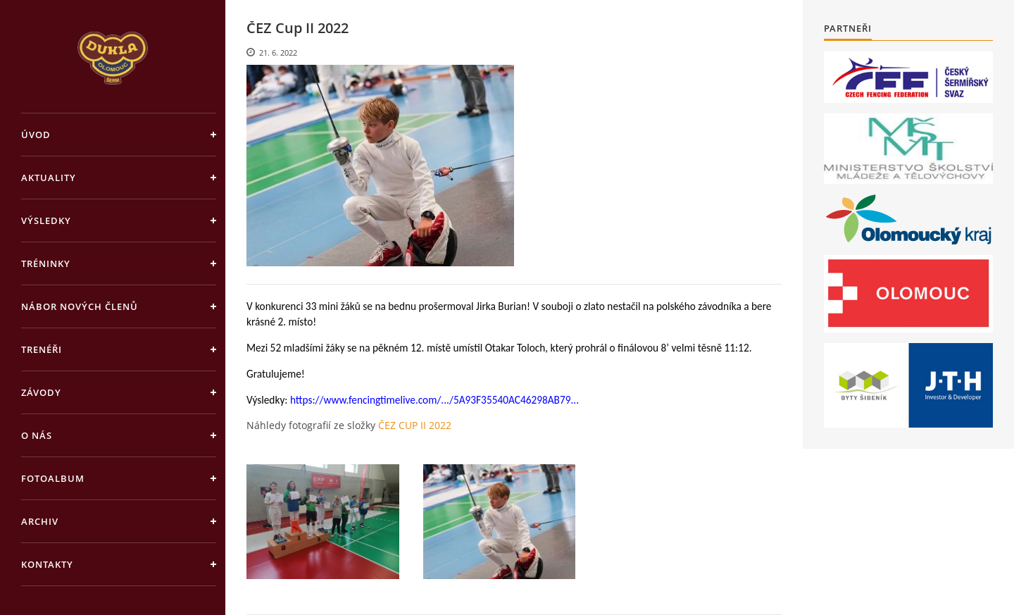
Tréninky (45, 263)
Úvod (36, 134)
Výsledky (46, 220)
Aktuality (48, 177)
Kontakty (47, 564)
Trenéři (41, 349)
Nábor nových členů (79, 306)
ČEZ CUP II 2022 (414, 425)
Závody (41, 392)
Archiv (39, 521)
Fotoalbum (52, 478)
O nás (36, 435)
